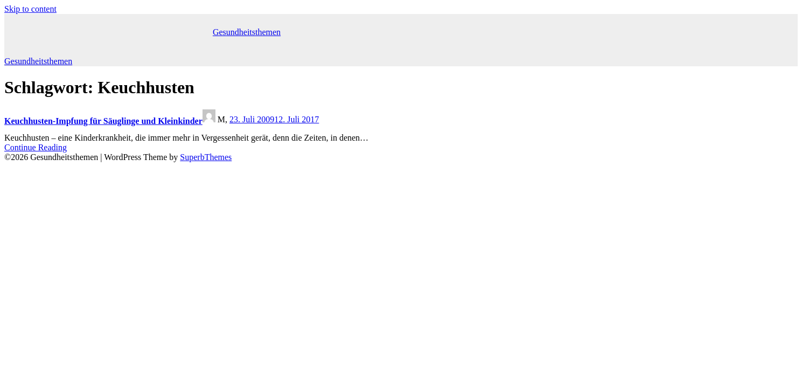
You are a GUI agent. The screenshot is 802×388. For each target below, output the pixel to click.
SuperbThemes (206, 157)
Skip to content (30, 8)
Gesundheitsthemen (247, 32)
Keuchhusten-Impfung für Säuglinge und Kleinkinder (103, 121)
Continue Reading (35, 147)
